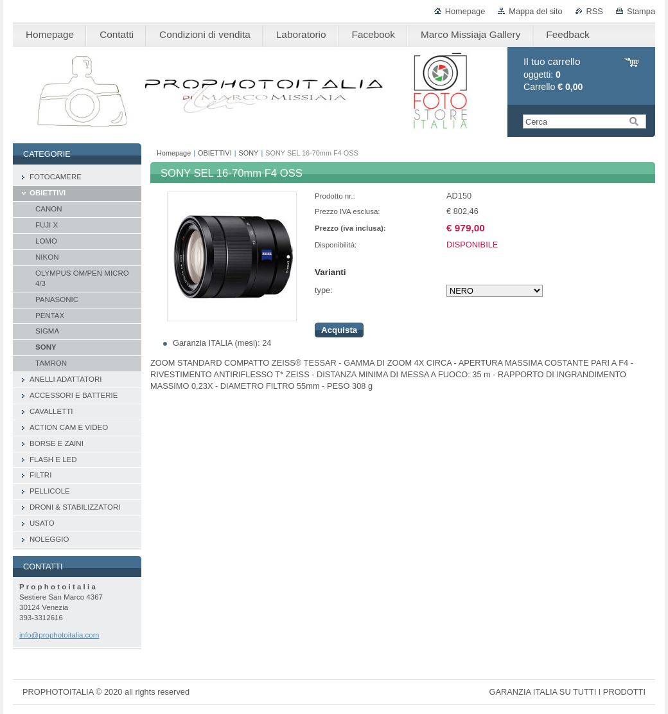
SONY (249, 153)
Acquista (339, 330)
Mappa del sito (535, 11)
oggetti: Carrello (553, 74)
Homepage (465, 11)
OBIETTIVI (215, 153)
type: (324, 290)
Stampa (641, 11)
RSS (594, 11)
